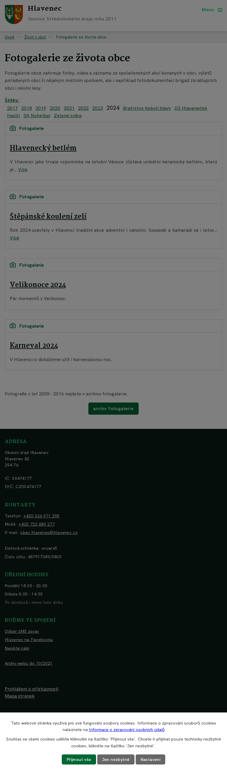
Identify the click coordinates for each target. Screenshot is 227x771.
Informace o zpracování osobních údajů (127, 729)
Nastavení (150, 759)
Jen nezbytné (116, 759)
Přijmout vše (79, 759)
